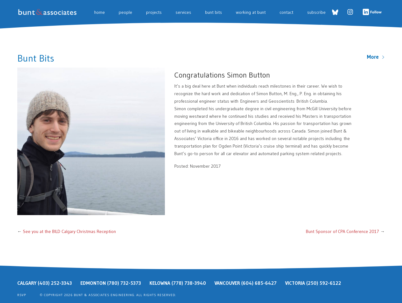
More (376, 57)
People (125, 12)
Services (183, 12)
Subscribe (316, 12)
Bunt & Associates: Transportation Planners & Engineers (48, 12)
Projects (154, 12)
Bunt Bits (213, 12)
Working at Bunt (251, 12)
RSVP (21, 295)
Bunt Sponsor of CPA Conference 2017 (342, 231)
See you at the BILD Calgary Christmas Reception (69, 231)
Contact (286, 12)
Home (99, 12)
